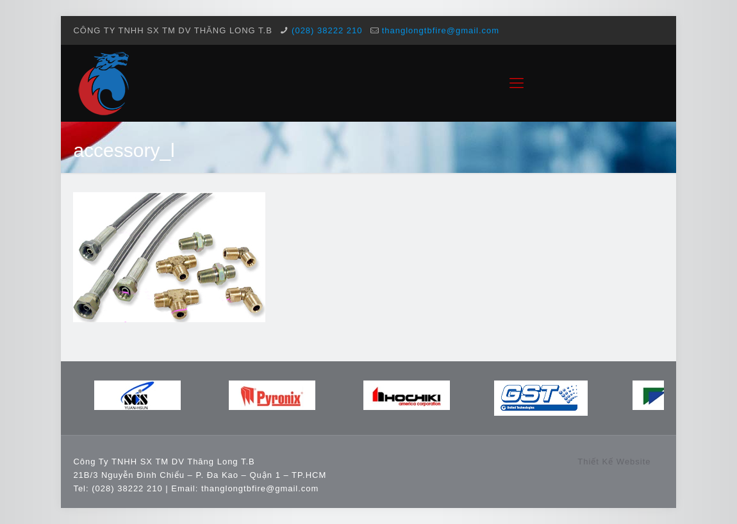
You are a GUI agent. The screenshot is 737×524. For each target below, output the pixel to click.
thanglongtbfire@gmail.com (440, 30)
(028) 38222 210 (327, 30)
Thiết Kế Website (613, 461)
